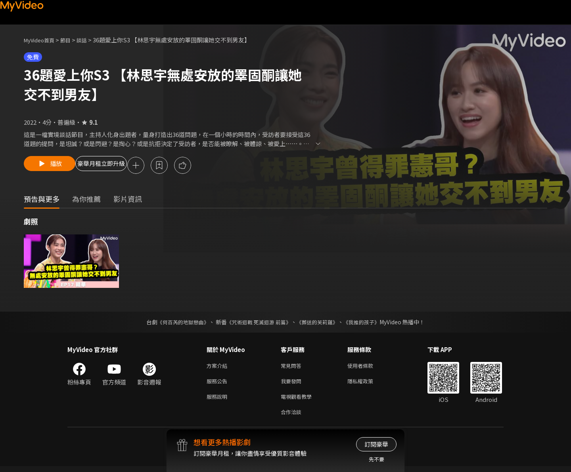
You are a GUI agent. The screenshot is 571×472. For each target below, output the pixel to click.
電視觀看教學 (298, 400)
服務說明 (218, 400)
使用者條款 (367, 367)
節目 (72, 40)
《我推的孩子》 (367, 323)
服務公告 (218, 384)
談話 (90, 40)
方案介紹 (218, 367)
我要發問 (293, 384)
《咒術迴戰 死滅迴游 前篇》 (258, 323)
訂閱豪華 (376, 444)
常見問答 (293, 367)
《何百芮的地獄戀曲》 (178, 323)
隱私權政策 (367, 384)
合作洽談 (293, 417)
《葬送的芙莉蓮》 (320, 323)
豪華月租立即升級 (120, 166)
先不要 (376, 459)
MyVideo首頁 (42, 40)
